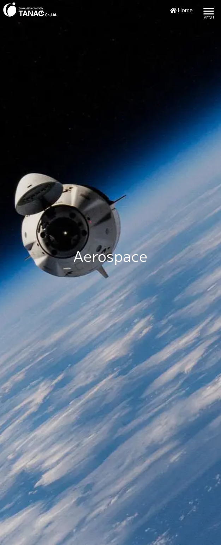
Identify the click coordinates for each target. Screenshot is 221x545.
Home (181, 10)
